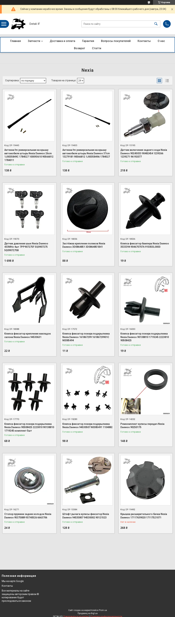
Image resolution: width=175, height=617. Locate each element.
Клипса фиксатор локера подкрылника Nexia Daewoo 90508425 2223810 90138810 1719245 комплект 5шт (29, 427)
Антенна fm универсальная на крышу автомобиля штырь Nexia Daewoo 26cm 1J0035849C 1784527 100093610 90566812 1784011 (28, 155)
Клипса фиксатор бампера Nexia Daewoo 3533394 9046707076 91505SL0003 (144, 245)
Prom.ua (103, 610)
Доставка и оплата (62, 41)
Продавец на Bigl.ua (88, 613)
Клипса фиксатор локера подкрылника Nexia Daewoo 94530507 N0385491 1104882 (87, 426)
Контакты (144, 41)
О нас (161, 41)
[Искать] (156, 24)
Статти (96, 48)
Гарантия (88, 41)
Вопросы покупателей (116, 41)
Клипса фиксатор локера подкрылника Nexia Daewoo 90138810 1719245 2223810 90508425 (144, 337)
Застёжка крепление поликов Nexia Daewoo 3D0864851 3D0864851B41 (83, 245)
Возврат (79, 48)
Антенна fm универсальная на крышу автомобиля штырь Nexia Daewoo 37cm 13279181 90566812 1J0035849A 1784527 (86, 153)
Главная (15, 41)
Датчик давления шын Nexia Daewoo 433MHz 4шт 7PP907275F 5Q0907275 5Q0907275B (26, 247)
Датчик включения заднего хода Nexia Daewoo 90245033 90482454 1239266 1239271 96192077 (143, 153)
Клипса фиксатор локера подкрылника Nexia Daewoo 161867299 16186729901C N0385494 (86, 337)
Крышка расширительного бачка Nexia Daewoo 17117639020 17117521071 (143, 516)
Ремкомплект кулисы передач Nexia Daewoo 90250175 (142, 426)
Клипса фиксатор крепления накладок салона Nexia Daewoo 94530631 (27, 335)
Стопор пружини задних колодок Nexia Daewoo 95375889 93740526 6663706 (27, 516)
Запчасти (34, 41)
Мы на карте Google (13, 581)
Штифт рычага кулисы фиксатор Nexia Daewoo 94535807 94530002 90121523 (85, 516)
